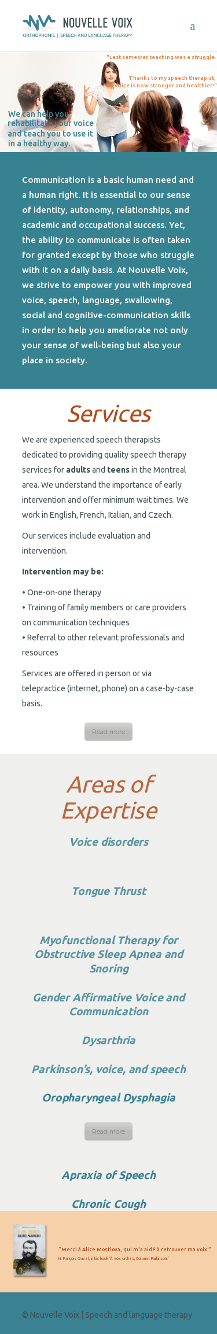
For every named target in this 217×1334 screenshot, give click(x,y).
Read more (108, 732)
